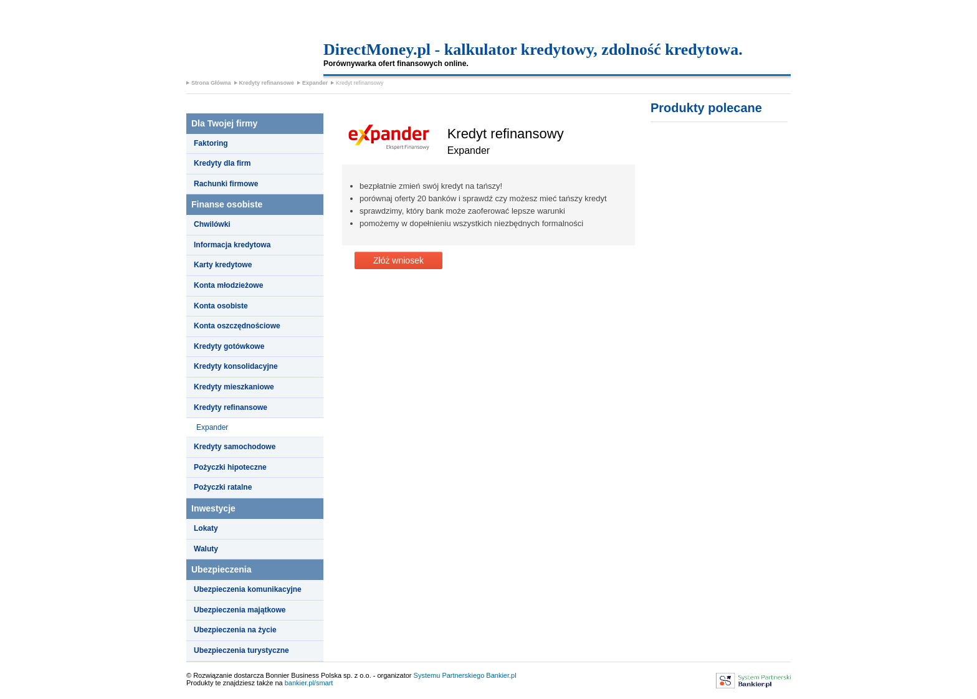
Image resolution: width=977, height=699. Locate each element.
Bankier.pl (501, 675)
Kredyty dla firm (222, 163)
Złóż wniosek (398, 260)
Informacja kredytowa (232, 244)
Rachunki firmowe (226, 183)
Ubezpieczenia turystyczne (241, 650)
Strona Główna (211, 83)
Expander (315, 83)
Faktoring (211, 143)
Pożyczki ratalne (223, 487)
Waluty (206, 548)
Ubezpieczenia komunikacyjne (248, 589)
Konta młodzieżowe (228, 285)
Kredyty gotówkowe (229, 346)
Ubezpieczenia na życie (235, 629)
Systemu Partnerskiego (449, 675)
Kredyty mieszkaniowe (234, 387)
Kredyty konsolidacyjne (236, 366)
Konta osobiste (221, 306)
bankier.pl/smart (309, 683)
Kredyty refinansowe (267, 83)
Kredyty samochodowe (234, 446)
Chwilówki (212, 224)
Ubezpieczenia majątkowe (239, 610)
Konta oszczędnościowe (237, 325)
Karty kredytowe (223, 264)
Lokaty (206, 528)
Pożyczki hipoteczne (230, 467)
